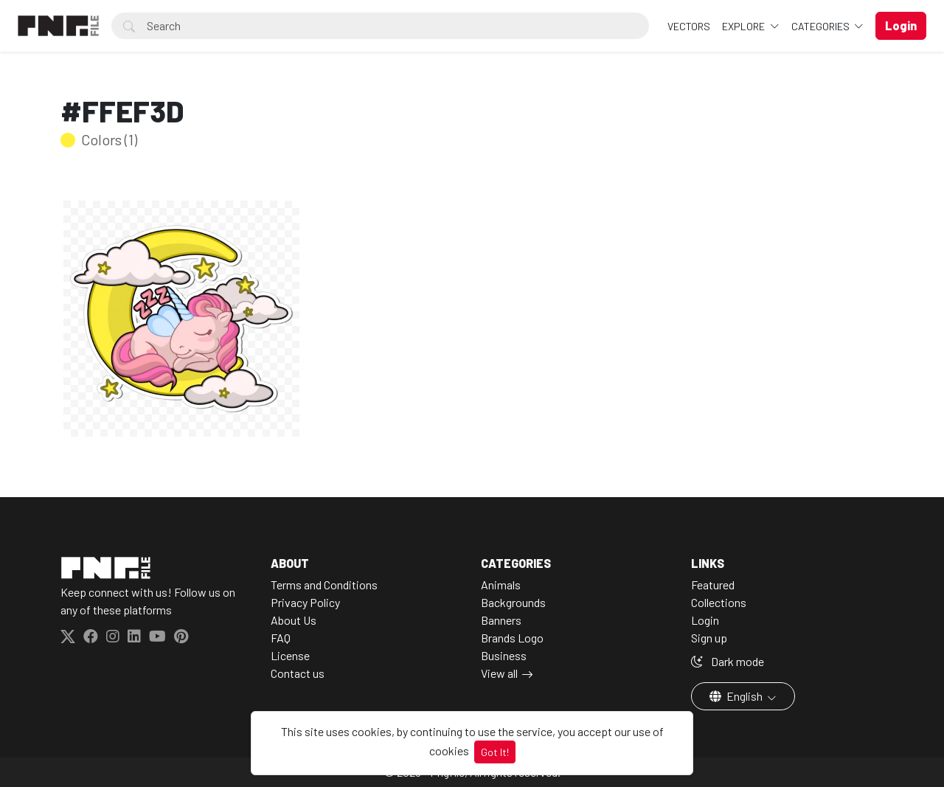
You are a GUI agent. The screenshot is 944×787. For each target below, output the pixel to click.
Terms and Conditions (324, 585)
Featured (713, 585)
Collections (718, 602)
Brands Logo (512, 638)
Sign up (709, 638)
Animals (501, 585)
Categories (821, 26)
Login (705, 620)
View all (499, 673)
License (290, 655)
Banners (501, 620)
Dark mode (727, 661)
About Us (293, 620)
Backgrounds (513, 602)
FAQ (281, 638)
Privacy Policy (305, 602)
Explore (744, 26)
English (737, 696)
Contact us (297, 673)
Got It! (495, 752)
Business (504, 655)
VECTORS (688, 26)
